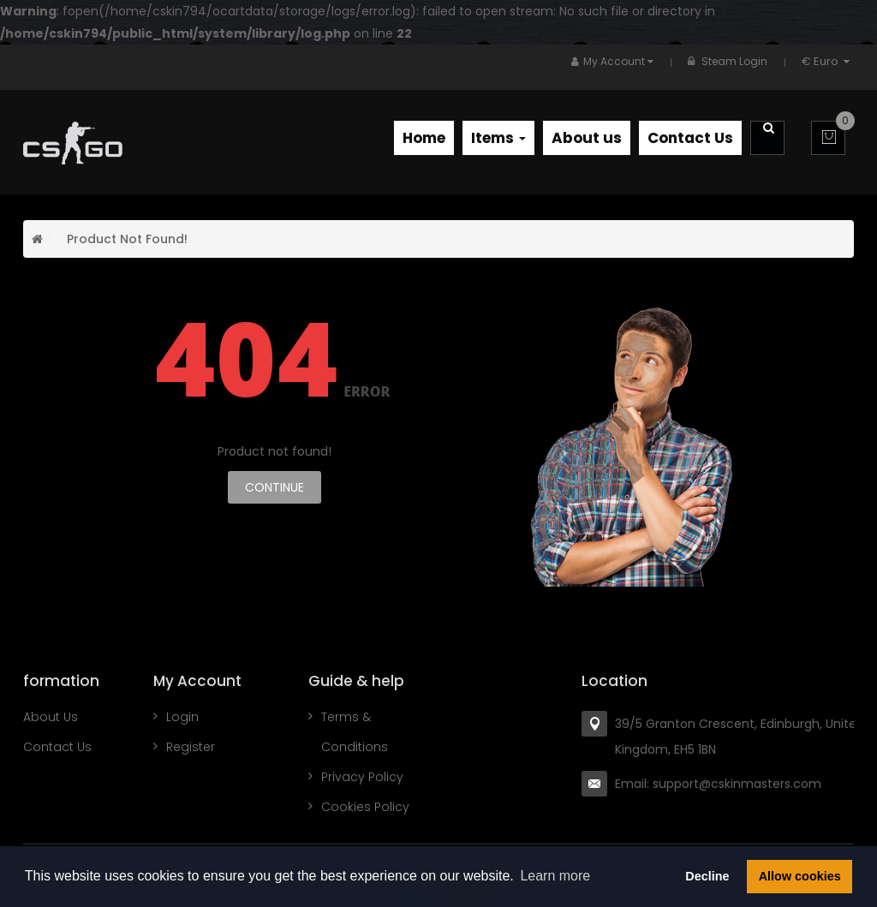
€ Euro (828, 61)
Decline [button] (707, 876)
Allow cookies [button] (800, 876)
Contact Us (57, 746)
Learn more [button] (555, 875)
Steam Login (734, 61)
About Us (50, 716)
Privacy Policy (362, 776)
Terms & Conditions (354, 731)
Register (190, 746)
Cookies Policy (365, 806)
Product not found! (127, 239)
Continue (274, 487)
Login (182, 716)
